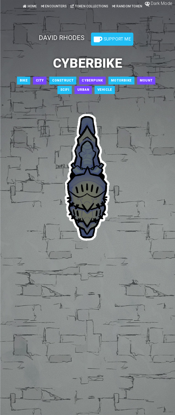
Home (30, 6)
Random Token (127, 6)
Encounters (54, 6)
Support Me (112, 39)
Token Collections (89, 6)
